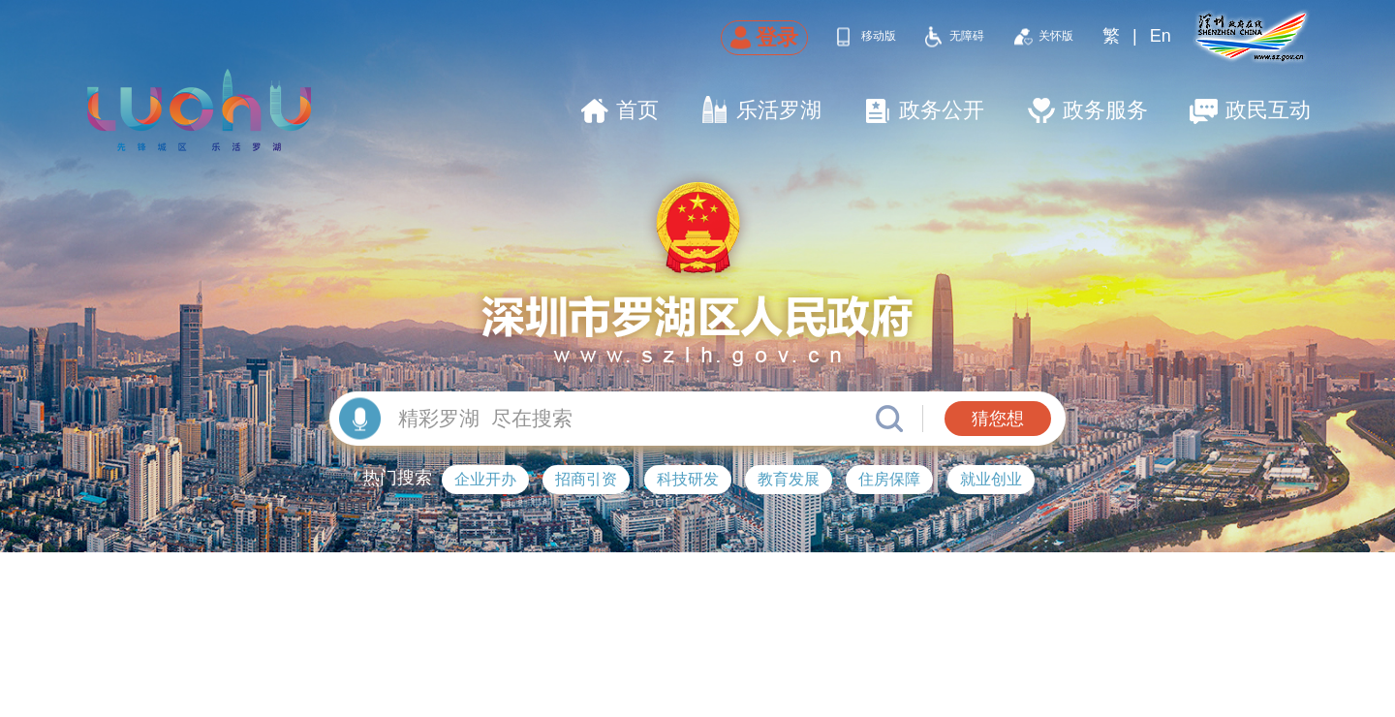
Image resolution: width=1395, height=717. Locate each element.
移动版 (878, 36)
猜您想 (998, 418)
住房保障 (889, 479)
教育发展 (789, 479)
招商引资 (586, 479)
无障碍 (966, 36)
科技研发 (688, 479)
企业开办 (485, 479)
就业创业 (991, 479)
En (1160, 36)
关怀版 (1055, 36)
